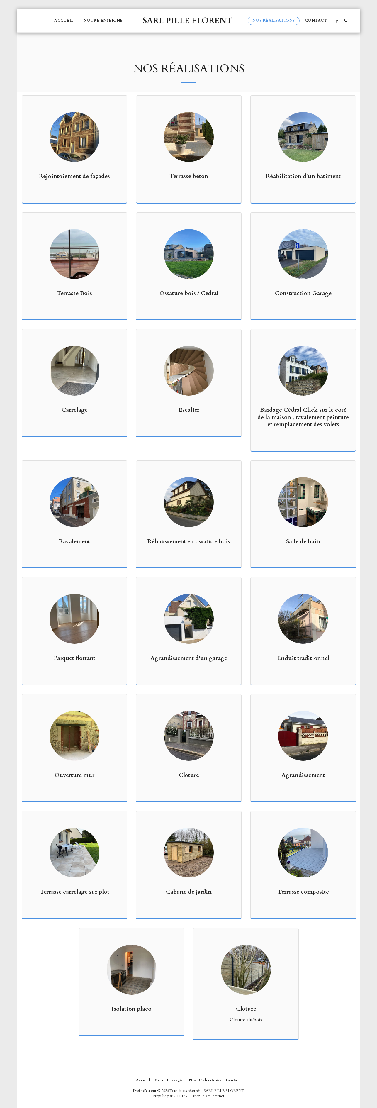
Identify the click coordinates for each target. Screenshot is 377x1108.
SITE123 (180, 1096)
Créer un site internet (207, 1096)
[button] (336, 21)
